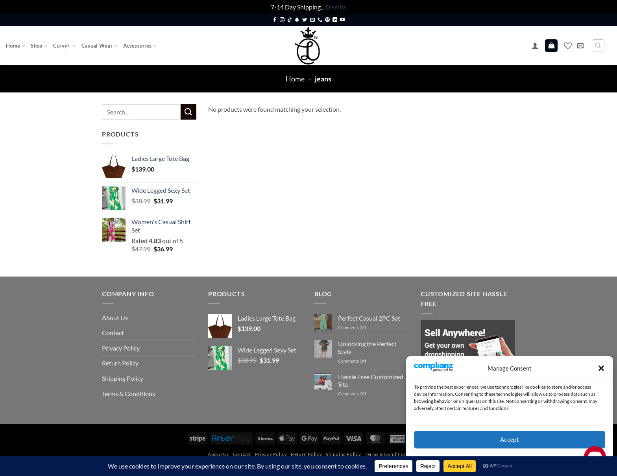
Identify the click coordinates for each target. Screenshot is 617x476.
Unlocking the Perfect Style (367, 347)
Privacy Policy (121, 348)
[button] (601, 368)
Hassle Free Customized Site (370, 380)
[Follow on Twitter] (304, 20)
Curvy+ (64, 46)
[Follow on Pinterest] (327, 20)
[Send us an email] (312, 20)
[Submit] (188, 112)
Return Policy (120, 363)
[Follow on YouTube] (342, 20)
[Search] (598, 45)
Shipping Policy (122, 378)
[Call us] (320, 20)
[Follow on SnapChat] (297, 20)
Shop (39, 46)
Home (15, 46)
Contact (113, 332)
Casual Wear (99, 46)
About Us (115, 317)
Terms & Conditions (128, 393)
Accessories (140, 46)
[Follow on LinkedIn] (335, 20)
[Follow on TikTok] (289, 20)
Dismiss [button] (336, 7)
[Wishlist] (568, 45)
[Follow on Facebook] (274, 20)
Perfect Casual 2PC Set (369, 318)
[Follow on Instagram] (282, 20)
